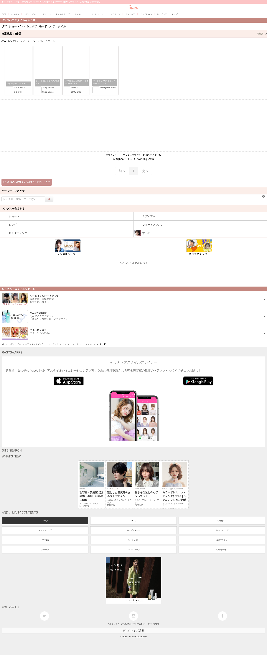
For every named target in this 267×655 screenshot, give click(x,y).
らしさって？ (113, 624)
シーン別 (38, 41)
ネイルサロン (133, 540)
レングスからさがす (13, 208)
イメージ (25, 41)
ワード (50, 41)
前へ (122, 171)
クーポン (45, 550)
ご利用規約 (125, 624)
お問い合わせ (153, 624)
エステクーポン (221, 550)
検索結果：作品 (134, 33)
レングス (13, 41)
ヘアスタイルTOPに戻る (133, 262)
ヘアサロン (45, 540)
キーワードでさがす (13, 190)
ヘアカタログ (222, 521)
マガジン (133, 521)
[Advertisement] (133, 125)
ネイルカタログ (221, 530)
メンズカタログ (45, 530)
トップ (45, 521)
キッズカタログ (133, 530)
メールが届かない (138, 624)
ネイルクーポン (133, 550)
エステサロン (222, 540)
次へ (145, 171)
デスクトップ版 (133, 630)
